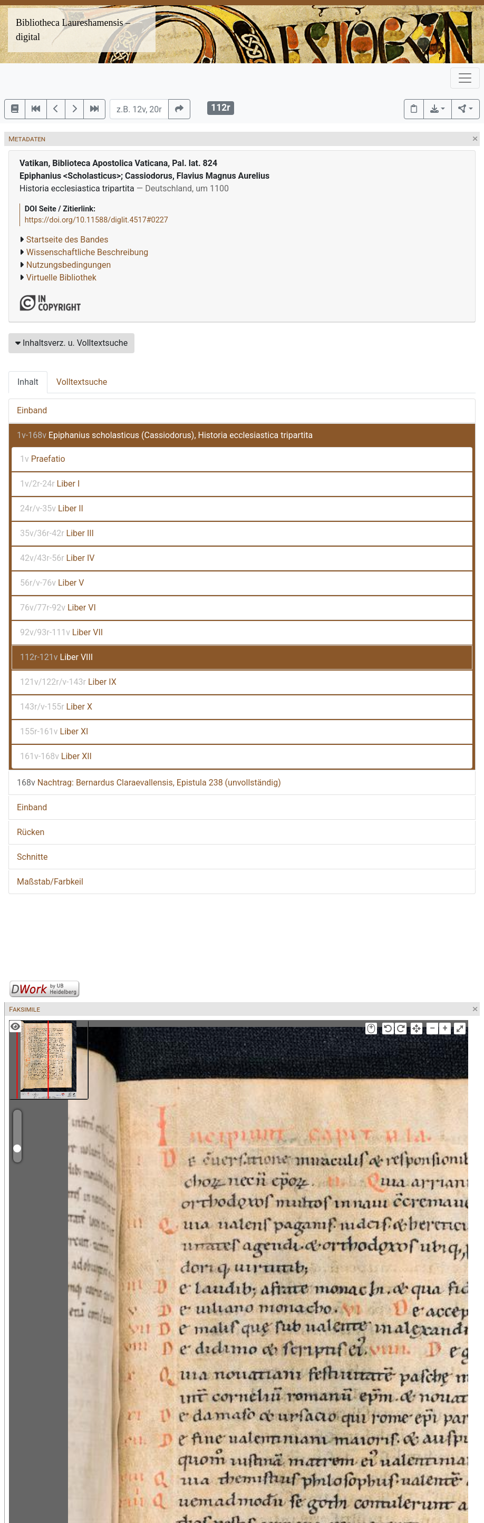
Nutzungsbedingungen (68, 265)
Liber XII (56, 756)
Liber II (51, 508)
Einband (32, 410)
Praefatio (42, 459)
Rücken (30, 832)
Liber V (52, 583)
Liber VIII (56, 657)
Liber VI (58, 608)
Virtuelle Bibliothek (61, 278)
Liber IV (57, 558)
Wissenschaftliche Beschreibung (87, 252)
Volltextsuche (81, 382)
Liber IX (68, 682)
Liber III (57, 533)
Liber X (56, 707)
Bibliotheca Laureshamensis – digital (73, 29)
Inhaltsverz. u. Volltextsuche (71, 343)
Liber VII (61, 632)
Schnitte (32, 857)
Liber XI (54, 731)
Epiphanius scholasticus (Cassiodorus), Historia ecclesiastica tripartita (165, 435)
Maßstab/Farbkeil (50, 882)
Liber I (50, 484)
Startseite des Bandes (67, 240)
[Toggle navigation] (465, 78)
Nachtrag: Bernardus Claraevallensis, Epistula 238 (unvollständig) (149, 783)
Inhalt (27, 382)
